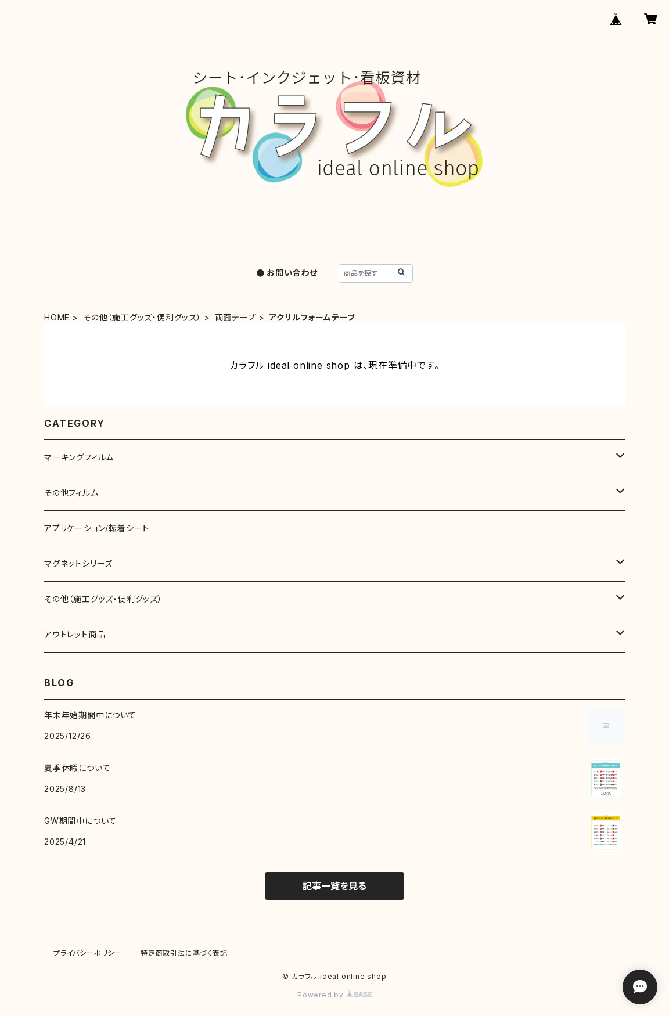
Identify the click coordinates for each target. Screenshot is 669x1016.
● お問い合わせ (287, 273)
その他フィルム (71, 493)
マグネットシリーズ (78, 563)
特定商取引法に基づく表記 (184, 953)
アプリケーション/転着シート (96, 528)
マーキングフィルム (79, 457)
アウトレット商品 (74, 634)
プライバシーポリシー (87, 953)
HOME (57, 317)
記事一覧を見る (334, 886)
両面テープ (235, 317)
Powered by (334, 994)
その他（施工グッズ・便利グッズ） (142, 317)
